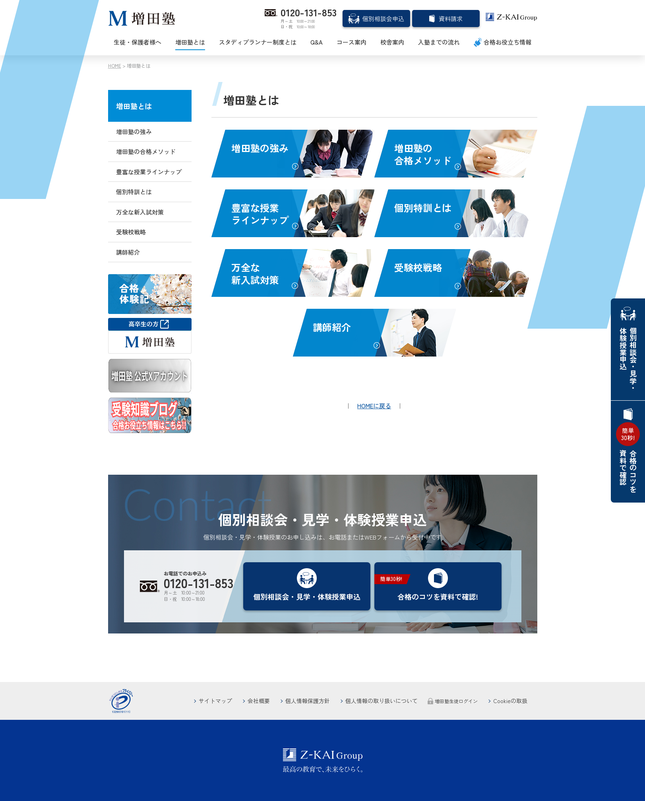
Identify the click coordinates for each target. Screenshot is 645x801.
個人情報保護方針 (307, 701)
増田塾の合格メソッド (422, 154)
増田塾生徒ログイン (456, 701)
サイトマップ (215, 701)
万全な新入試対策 (255, 273)
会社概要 (259, 701)
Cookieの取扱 (510, 701)
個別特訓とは (422, 207)
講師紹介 (332, 327)
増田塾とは (190, 42)
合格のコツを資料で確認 (628, 457)
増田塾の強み (260, 148)
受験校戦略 (418, 267)
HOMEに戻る (374, 405)
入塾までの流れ (439, 42)
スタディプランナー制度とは (257, 42)
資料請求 (451, 18)
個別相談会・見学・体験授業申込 (628, 359)
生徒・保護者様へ (137, 42)
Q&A (316, 42)
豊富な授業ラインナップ (260, 214)
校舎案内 (392, 42)
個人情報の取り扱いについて (381, 701)
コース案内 (351, 42)
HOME (114, 65)
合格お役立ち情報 (507, 42)
